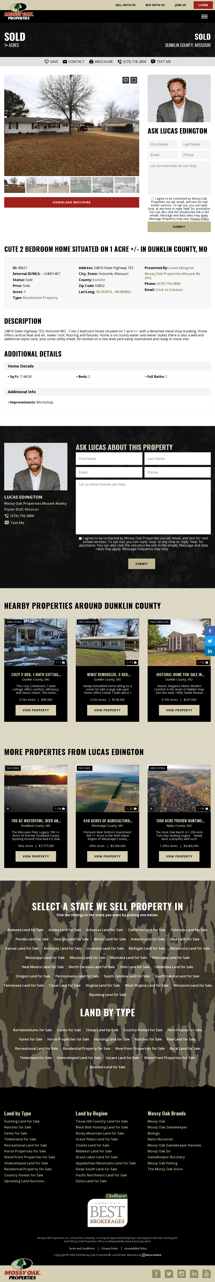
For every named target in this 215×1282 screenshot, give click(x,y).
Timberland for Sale (36, 1057)
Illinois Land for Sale (110, 939)
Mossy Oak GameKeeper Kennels (174, 1145)
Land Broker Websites (125, 1255)
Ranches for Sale (148, 1039)
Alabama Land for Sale (25, 929)
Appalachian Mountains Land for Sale (106, 1162)
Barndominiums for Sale (32, 1029)
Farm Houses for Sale (185, 1029)
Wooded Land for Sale (107, 1066)
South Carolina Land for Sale (127, 976)
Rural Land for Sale (185, 1048)
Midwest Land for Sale (94, 1151)
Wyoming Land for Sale (107, 994)
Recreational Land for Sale (36, 1048)
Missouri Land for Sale (87, 957)
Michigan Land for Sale (147, 948)
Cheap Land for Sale (102, 1029)
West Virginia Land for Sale (147, 985)
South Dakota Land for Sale (177, 976)
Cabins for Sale (69, 1029)
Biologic (154, 1133)
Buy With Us (155, 5)
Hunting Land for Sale (112, 1039)
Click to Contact (169, 289)
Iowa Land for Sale (184, 939)
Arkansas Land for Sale (104, 929)
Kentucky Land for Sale (62, 948)
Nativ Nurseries (160, 1139)
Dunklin (99, 279)
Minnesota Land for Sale (190, 948)
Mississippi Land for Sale (45, 957)
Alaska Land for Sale (65, 929)
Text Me (14, 522)
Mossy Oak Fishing (162, 1162)
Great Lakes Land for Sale (97, 1157)
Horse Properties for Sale (68, 1039)
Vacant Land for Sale (122, 1057)
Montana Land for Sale (128, 957)
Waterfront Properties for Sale (169, 1057)
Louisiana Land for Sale (105, 948)
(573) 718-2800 (168, 283)
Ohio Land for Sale (135, 966)
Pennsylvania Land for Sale (77, 976)
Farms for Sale (30, 1039)
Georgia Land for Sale (71, 939)
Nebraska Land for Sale (171, 957)
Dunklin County (179, 45)
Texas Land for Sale (65, 985)
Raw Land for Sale (181, 1039)
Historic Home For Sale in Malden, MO (179, 674)
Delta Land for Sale (91, 1180)
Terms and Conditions (81, 1248)
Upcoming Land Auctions (24, 1180)
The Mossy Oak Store (165, 1169)
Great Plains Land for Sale (97, 1139)
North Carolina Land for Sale (92, 966)
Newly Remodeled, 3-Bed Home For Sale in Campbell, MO (107, 674)
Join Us (180, 5)
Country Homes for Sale (143, 1029)
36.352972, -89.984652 (113, 291)
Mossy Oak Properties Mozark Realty (172, 275)
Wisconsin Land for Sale (193, 985)
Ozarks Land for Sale (92, 1145)
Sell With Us (125, 5)
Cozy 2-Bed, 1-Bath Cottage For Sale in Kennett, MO (36, 674)
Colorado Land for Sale (189, 929)
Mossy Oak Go (159, 1151)
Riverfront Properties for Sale (140, 1048)
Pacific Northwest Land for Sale (101, 1174)
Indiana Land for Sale (148, 939)
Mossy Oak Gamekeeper (167, 1127)
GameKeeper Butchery (166, 1157)
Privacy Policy (199, 219)
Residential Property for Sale (86, 1048)
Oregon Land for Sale (33, 976)
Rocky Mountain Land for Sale (100, 1133)
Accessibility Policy (136, 1248)
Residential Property (40, 297)
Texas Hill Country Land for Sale (102, 1121)
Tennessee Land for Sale (23, 985)
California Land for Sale (147, 929)
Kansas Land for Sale (22, 948)
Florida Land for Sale (32, 939)
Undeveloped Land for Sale (79, 1057)
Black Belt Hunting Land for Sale (102, 1127)
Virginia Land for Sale (103, 985)
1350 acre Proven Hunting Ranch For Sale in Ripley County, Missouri (179, 820)
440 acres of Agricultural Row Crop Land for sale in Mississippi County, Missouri (107, 820)
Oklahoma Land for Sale (174, 966)
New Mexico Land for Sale (43, 966)
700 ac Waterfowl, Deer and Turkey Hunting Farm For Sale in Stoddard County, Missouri (35, 820)
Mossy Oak (156, 1121)
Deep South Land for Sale (96, 1169)
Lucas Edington (181, 267)
